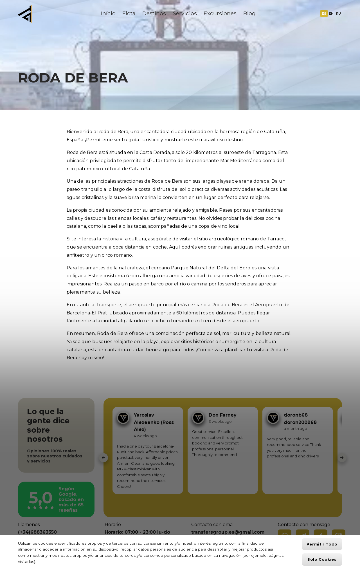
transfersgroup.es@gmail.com (228, 532)
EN (331, 13)
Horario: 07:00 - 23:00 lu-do (137, 532)
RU (338, 13)
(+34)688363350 (37, 532)
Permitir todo (322, 544)
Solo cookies (322, 559)
